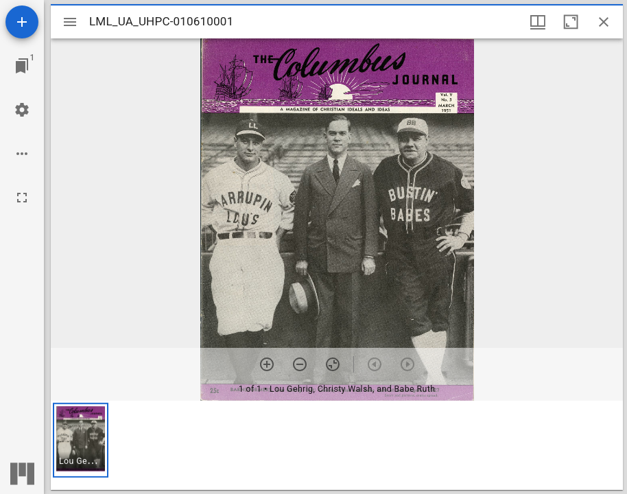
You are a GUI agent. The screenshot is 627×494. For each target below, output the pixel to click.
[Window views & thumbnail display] (537, 21)
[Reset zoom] (332, 364)
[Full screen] (21, 197)
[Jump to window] (21, 65)
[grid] (337, 445)
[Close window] (603, 21)
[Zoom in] (266, 364)
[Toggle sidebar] (70, 21)
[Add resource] (21, 21)
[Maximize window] (570, 21)
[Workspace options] (21, 153)
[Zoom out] (299, 364)
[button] (80, 440)
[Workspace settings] (21, 109)
